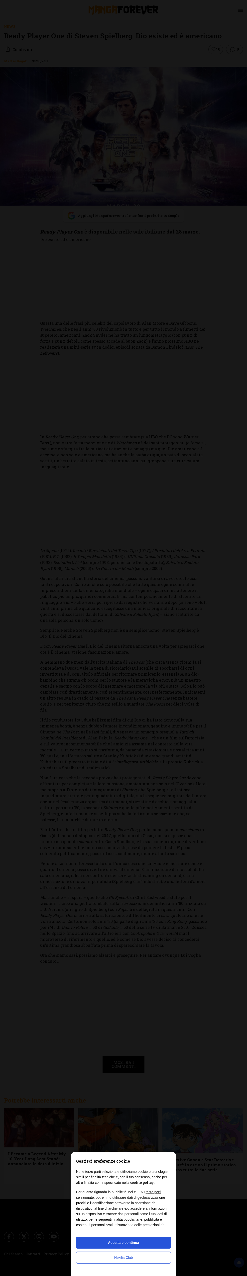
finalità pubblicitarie (127, 1219)
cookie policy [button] (142, 1182)
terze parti (153, 1192)
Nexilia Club (123, 1258)
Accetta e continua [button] (123, 1243)
